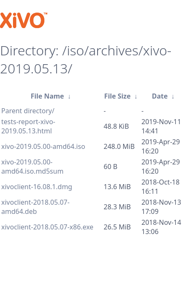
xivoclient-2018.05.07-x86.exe (47, 227)
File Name (47, 96)
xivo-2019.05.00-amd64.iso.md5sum (32, 166)
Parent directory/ (27, 110)
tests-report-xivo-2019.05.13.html (28, 126)
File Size (117, 96)
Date (160, 96)
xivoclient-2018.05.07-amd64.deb (35, 207)
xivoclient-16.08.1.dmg (36, 186)
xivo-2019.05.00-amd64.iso (43, 146)
